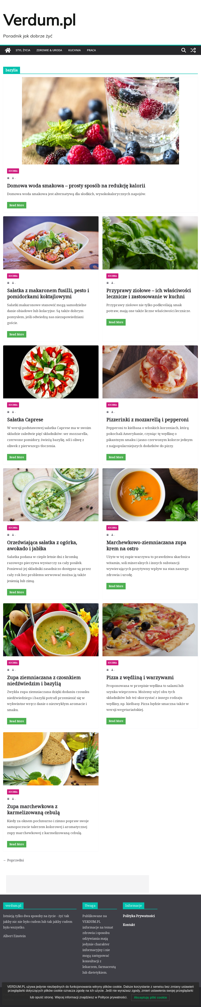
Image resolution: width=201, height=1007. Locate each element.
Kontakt (129, 925)
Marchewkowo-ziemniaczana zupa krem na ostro (146, 545)
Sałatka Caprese (25, 419)
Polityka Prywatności (139, 916)
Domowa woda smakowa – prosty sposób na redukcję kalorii (76, 185)
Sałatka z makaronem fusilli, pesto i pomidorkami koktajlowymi (48, 293)
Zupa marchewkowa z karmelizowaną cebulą (33, 809)
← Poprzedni (13, 860)
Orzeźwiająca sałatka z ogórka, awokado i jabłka (42, 545)
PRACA (91, 50)
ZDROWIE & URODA (49, 50)
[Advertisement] (77, 884)
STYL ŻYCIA (23, 50)
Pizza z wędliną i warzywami (140, 677)
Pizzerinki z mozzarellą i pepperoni (147, 419)
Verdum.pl (39, 19)
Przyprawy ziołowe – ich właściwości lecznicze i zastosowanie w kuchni (148, 293)
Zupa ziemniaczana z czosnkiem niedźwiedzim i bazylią (44, 680)
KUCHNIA (74, 50)
